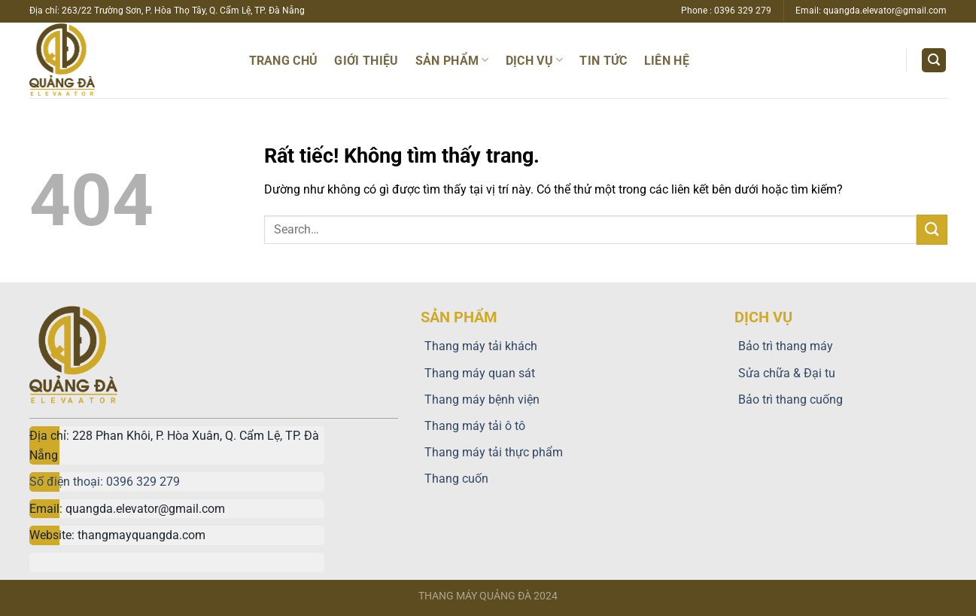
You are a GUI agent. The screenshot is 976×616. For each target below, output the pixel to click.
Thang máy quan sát (478, 373)
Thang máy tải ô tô (473, 426)
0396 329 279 (143, 481)
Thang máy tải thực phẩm (492, 452)
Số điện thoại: (67, 481)
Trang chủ (283, 60)
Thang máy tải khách (479, 346)
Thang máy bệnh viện (480, 399)
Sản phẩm (452, 60)
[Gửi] (932, 229)
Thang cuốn (454, 478)
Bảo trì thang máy (783, 346)
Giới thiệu (366, 60)
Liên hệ (666, 60)
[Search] (934, 60)
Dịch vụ (535, 60)
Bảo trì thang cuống (788, 399)
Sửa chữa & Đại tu (784, 373)
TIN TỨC (603, 60)
